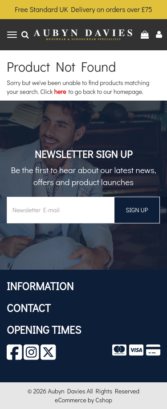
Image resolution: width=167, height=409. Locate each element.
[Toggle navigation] (12, 35)
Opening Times (44, 329)
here (60, 91)
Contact (29, 308)
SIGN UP (137, 210)
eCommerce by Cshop (83, 400)
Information (40, 286)
